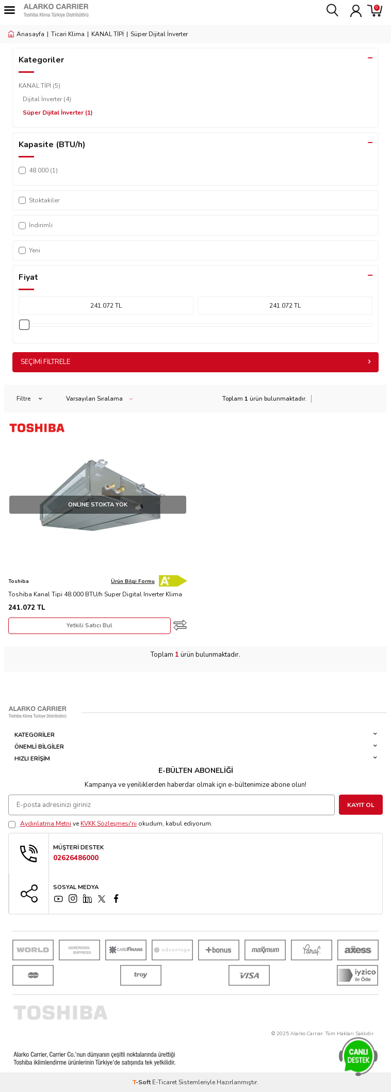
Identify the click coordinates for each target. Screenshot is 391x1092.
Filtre (29, 399)
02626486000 (76, 858)
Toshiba (18, 581)
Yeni (29, 250)
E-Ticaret (164, 1082)
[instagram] (73, 899)
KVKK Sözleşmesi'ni (108, 823)
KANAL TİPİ (107, 34)
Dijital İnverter (47, 99)
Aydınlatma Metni (45, 823)
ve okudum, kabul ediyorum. (110, 823)
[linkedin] (87, 899)
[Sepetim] (375, 10)
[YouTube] (58, 899)
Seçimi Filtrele (195, 362)
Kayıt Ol (360, 805)
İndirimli (36, 225)
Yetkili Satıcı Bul (89, 625)
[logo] (74, 10)
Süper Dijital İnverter (58, 112)
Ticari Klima (68, 34)
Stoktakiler (39, 200)
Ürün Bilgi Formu (133, 581)
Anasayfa (26, 34)
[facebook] (116, 899)
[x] (101, 899)
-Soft (142, 1082)
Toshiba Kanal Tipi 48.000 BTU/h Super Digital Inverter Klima (95, 594)
